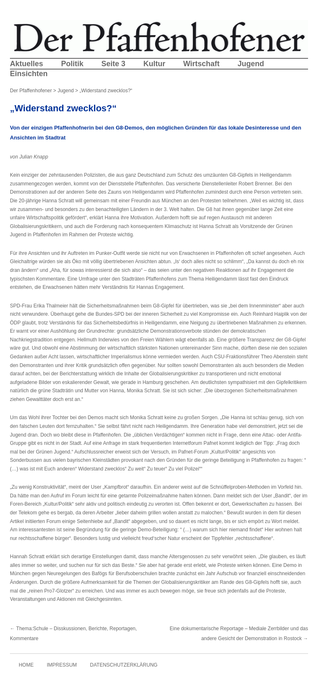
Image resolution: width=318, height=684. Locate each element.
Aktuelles (26, 64)
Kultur (154, 64)
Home (26, 665)
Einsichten (29, 74)
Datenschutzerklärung (123, 665)
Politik (72, 64)
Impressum (62, 665)
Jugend (251, 64)
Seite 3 (113, 64)
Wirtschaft (201, 64)
